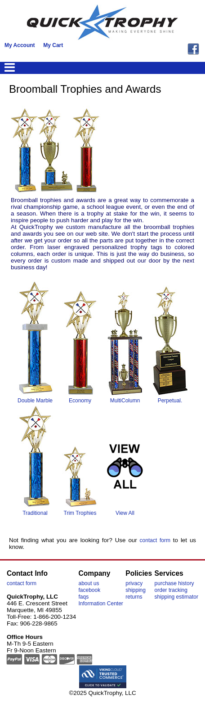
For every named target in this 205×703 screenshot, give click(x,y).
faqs (83, 597)
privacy (134, 583)
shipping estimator (176, 597)
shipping (135, 590)
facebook (89, 590)
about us (88, 583)
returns (133, 597)
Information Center (100, 603)
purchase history (174, 583)
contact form (155, 540)
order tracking (171, 590)
